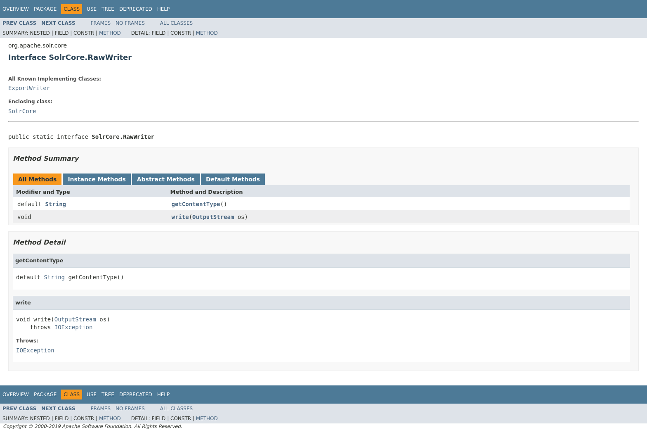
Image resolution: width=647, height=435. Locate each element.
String (55, 204)
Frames (101, 23)
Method (110, 33)
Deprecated (135, 9)
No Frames (130, 23)
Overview (15, 9)
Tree (108, 9)
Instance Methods (96, 179)
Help (163, 9)
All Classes (176, 23)
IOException (73, 327)
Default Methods (233, 179)
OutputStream (213, 217)
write (180, 217)
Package (45, 9)
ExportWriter (29, 88)
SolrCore (22, 111)
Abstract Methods (166, 179)
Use (92, 9)
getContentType (196, 204)
